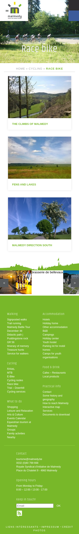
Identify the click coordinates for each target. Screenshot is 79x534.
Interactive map (51, 407)
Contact (47, 391)
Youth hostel (50, 342)
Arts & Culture (15, 414)
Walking (12, 314)
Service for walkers (17, 353)
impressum (50, 527)
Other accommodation (55, 327)
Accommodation (54, 314)
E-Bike (11, 376)
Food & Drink (51, 367)
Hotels (46, 319)
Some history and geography (52, 397)
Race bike (12, 384)
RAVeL (11, 368)
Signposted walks (17, 319)
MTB (9, 372)
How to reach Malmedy (56, 403)
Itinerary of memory (18, 346)
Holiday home (50, 323)
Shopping (12, 407)
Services (47, 410)
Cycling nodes (15, 380)
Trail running (14, 323)
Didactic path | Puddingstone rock (17, 336)
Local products (51, 376)
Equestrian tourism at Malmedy (19, 424)
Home (20, 68)
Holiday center (51, 338)
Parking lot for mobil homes (54, 348)
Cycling (35, 68)
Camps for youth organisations (52, 355)
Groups (11, 429)
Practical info (52, 386)
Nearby (11, 437)
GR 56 (11, 342)
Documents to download (56, 414)
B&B (45, 330)
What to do (14, 401)
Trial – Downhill (15, 387)
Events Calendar (16, 418)
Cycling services (16, 391)
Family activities (16, 433)
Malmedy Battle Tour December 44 (18, 329)
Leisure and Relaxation (20, 410)
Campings (48, 334)
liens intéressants (22, 527)
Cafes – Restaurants (54, 372)
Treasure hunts (15, 349)
